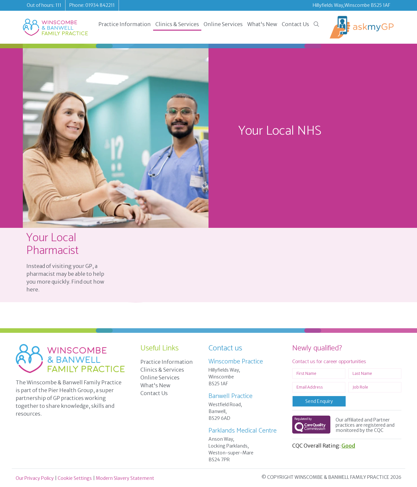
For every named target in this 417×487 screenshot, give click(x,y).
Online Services (223, 24)
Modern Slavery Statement (125, 478)
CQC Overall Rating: (323, 445)
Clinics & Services (177, 24)
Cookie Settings (75, 478)
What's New (262, 24)
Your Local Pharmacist (52, 244)
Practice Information (124, 24)
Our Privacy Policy (35, 478)
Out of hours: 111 (44, 5)
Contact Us (295, 24)
